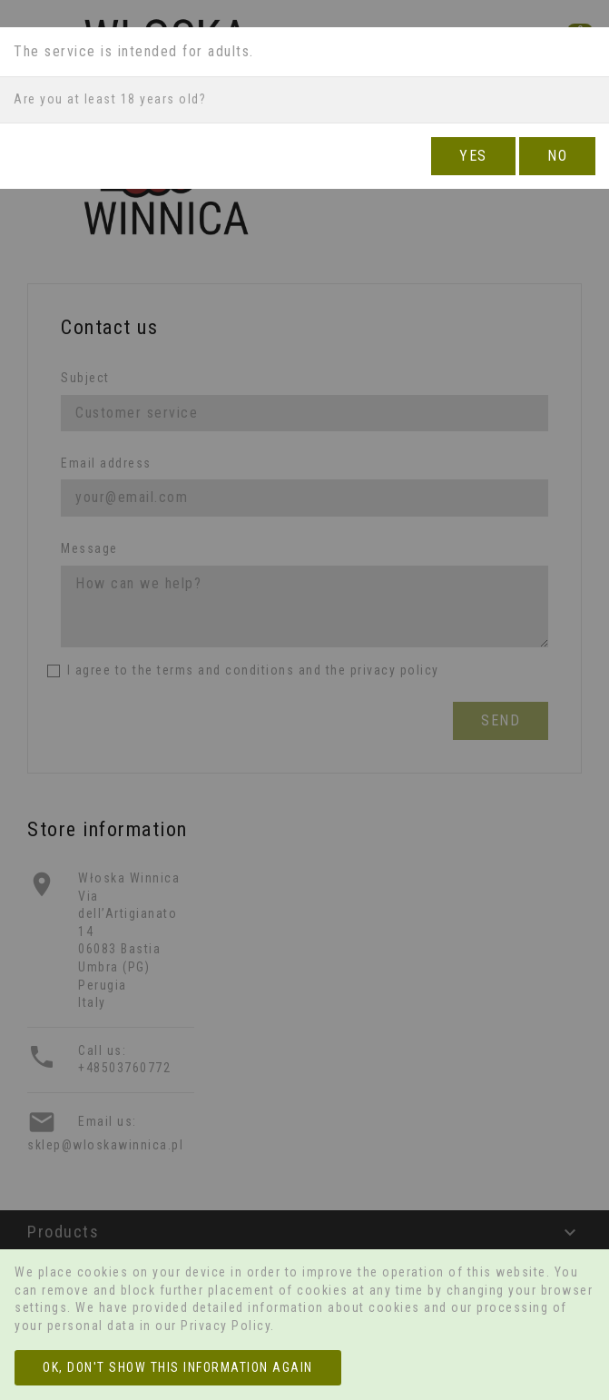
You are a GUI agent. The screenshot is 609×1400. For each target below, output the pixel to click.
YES (473, 155)
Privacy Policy (225, 1325)
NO (557, 155)
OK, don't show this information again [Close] (178, 1367)
